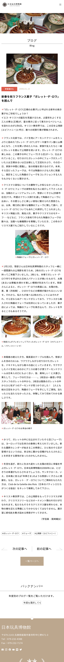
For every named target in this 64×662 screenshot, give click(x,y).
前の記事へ (44, 549)
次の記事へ (19, 549)
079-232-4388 (14, 639)
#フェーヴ (26, 533)
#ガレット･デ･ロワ (10, 533)
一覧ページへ (32, 561)
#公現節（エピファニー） (46, 533)
